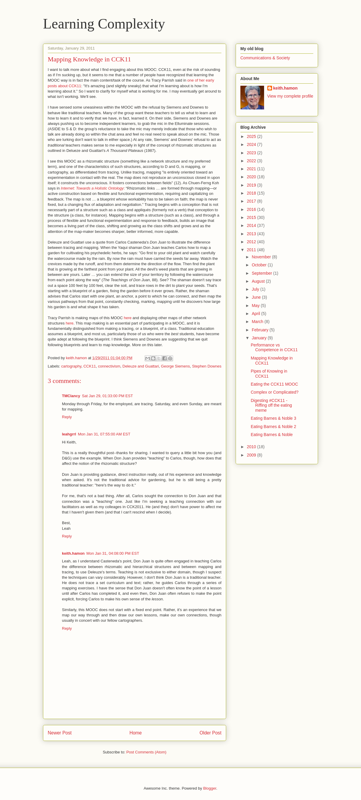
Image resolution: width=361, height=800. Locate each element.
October (260, 265)
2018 (252, 193)
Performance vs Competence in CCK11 (274, 347)
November (262, 257)
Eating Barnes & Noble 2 (273, 426)
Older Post (210, 732)
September (262, 273)
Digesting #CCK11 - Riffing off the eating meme (271, 405)
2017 (252, 201)
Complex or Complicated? (274, 392)
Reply (67, 417)
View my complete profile (290, 96)
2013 (252, 233)
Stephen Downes (206, 366)
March (258, 321)
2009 (252, 455)
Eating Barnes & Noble (272, 434)
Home (136, 732)
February (260, 329)
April (256, 313)
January (260, 337)
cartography (71, 366)
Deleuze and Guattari (140, 366)
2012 (252, 241)
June (257, 297)
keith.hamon (73, 553)
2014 (252, 225)
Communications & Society (265, 57)
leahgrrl (69, 434)
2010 (252, 446)
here (128, 318)
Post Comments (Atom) (146, 752)
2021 (252, 168)
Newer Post (60, 732)
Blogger (209, 788)
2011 (252, 249)
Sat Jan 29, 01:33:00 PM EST (107, 396)
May (256, 305)
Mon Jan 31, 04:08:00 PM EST (113, 553)
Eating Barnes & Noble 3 (273, 418)
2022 (252, 160)
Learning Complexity (104, 23)
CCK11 (89, 366)
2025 (252, 136)
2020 (252, 176)
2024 (252, 144)
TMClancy (71, 396)
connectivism (109, 366)
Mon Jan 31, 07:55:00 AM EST (104, 434)
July (256, 289)
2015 (252, 217)
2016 (252, 209)
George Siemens (175, 366)
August (259, 281)
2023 (252, 152)
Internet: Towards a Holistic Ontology (92, 188)
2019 (252, 185)
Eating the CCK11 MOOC (274, 384)
